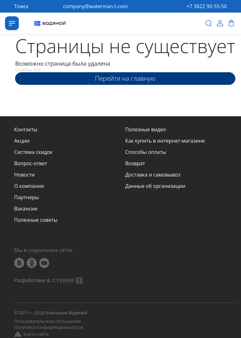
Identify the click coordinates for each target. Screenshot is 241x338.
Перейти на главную (125, 78)
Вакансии (26, 208)
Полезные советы (35, 220)
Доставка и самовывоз (152, 175)
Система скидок (33, 152)
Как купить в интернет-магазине (165, 141)
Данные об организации (155, 186)
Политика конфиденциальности (48, 327)
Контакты (25, 129)
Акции (21, 141)
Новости (24, 175)
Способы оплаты (145, 152)
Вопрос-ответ (30, 163)
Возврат (135, 163)
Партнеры (26, 197)
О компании (29, 186)
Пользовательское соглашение (47, 321)
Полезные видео (145, 129)
